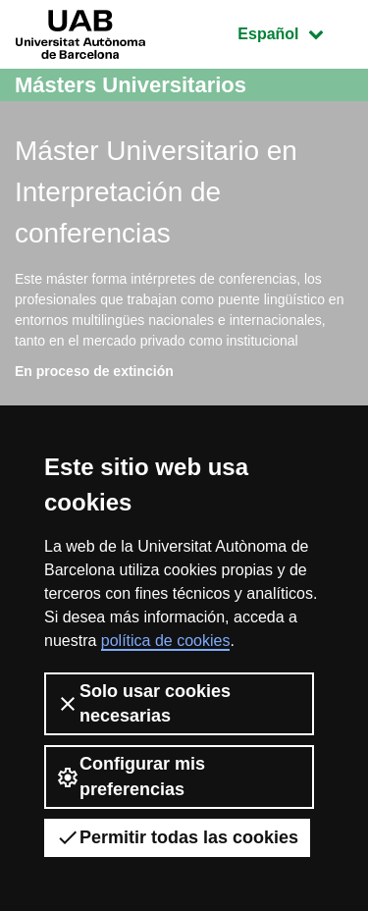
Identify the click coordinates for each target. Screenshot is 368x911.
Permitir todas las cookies (177, 837)
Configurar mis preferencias (130, 776)
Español (295, 32)
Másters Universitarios (130, 85)
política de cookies (166, 640)
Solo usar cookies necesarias (143, 703)
